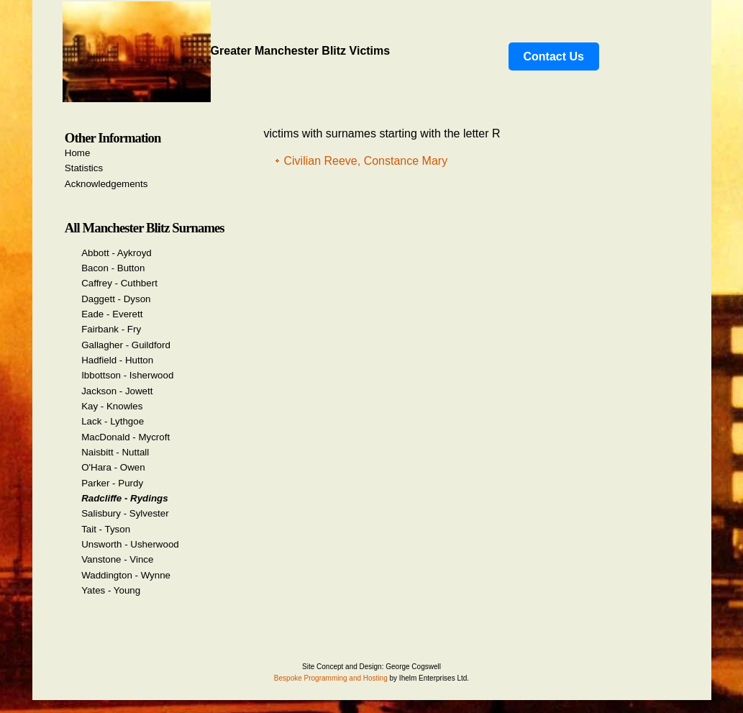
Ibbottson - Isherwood (127, 375)
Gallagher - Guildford (125, 345)
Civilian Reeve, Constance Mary (366, 161)
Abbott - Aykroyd (116, 252)
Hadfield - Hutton (117, 360)
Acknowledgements (106, 183)
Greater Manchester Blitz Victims (227, 51)
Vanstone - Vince (117, 559)
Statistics (84, 168)
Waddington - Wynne (125, 575)
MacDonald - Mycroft (125, 437)
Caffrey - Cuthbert (119, 283)
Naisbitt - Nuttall (115, 452)
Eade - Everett (111, 314)
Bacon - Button (113, 268)
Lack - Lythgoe (112, 421)
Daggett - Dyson (115, 299)
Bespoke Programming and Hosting (331, 678)
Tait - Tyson (105, 529)
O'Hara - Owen (113, 467)
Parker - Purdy (112, 483)
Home (78, 152)
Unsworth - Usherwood (130, 544)
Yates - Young (110, 590)
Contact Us (554, 56)
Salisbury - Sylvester (124, 513)
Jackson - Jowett (116, 391)
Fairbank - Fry (111, 329)
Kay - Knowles (111, 406)
